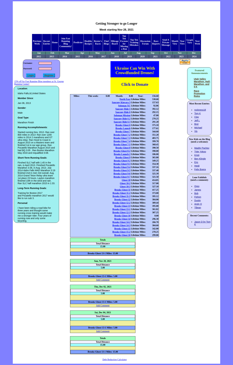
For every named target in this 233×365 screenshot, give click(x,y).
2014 (64, 56)
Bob (196, 193)
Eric (196, 162)
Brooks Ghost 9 (122, 157)
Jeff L (197, 120)
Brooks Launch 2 (122, 154)
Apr (82, 53)
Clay (196, 117)
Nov (180, 53)
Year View (182, 42)
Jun (112, 53)
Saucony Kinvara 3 (121, 102)
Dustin (197, 200)
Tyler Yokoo (200, 151)
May (97, 53)
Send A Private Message (166, 42)
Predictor (78, 42)
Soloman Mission (122, 115)
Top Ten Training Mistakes (134, 42)
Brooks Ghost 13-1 (121, 209)
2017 (103, 56)
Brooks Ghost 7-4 (122, 141)
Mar (67, 53)
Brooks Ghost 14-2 (121, 222)
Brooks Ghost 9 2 (122, 161)
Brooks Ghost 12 (122, 199)
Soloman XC (124, 106)
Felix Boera (200, 169)
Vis (195, 131)
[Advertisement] (116, 9)
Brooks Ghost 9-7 (122, 177)
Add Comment (103, 280)
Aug (138, 53)
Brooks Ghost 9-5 (122, 170)
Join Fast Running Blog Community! (65, 42)
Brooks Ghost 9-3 (122, 164)
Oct (166, 53)
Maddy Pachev (201, 148)
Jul (125, 53)
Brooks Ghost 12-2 (121, 203)
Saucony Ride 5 (122, 109)
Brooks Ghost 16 (122, 216)
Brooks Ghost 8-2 (122, 151)
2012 (39, 56)
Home (55, 42)
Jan (39, 53)
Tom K (197, 113)
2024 (194, 56)
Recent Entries (46, 42)
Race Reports (156, 42)
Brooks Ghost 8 (122, 148)
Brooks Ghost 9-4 (122, 167)
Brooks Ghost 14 (122, 219)
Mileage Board (114, 42)
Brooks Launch (123, 128)
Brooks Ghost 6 (122, 125)
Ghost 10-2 (125, 183)
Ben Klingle (200, 158)
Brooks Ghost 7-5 (122, 144)
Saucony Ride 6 (122, 112)
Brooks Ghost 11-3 (121, 196)
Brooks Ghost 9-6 (122, 173)
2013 (52, 56)
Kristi (196, 155)
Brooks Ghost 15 (122, 228)
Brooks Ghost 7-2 (122, 135)
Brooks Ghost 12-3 (121, 212)
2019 (129, 56)
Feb (52, 53)
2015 (77, 56)
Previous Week (37, 42)
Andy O (198, 204)
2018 (116, 56)
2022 (168, 56)
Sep (152, 53)
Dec (194, 53)
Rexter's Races (98, 42)
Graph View (190, 41)
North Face (125, 99)
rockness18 (200, 110)
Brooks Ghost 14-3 (121, 225)
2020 (142, 56)
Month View (175, 42)
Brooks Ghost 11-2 (121, 193)
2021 (155, 56)
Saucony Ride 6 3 (122, 122)
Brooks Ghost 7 (122, 131)
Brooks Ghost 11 (122, 190)
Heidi (197, 166)
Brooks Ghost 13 (122, 206)
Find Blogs (106, 42)
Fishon (197, 197)
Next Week (197, 42)
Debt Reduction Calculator (114, 359)
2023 (181, 56)
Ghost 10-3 (125, 186)
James (197, 189)
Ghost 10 (126, 180)
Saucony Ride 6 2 (122, 118)
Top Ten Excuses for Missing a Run (124, 42)
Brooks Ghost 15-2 (121, 232)
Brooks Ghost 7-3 (122, 138)
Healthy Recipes (88, 42)
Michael (198, 127)
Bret (196, 124)
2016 (90, 56)
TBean (197, 207)
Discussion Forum (145, 42)
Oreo (196, 186)
